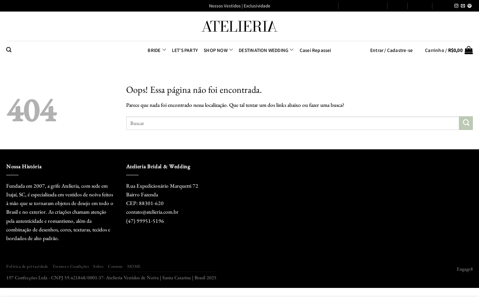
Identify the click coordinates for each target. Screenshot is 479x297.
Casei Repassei (315, 50)
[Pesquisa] (9, 49)
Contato (420, 5)
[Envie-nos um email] (463, 6)
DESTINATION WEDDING (266, 50)
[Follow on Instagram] (456, 6)
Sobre (398, 5)
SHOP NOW (218, 50)
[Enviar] (466, 123)
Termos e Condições (363, 5)
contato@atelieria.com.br (152, 211)
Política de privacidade (311, 5)
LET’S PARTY (185, 50)
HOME (443, 5)
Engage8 (465, 269)
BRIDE (157, 50)
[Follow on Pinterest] (469, 6)
